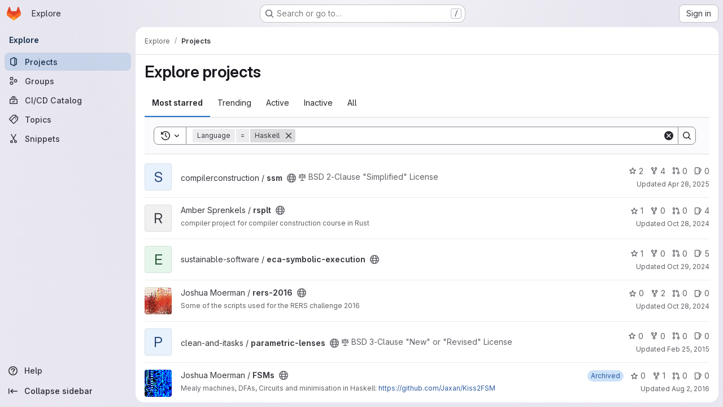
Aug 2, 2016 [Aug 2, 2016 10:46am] (690, 388)
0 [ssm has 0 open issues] (701, 171)
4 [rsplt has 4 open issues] (701, 210)
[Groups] (68, 81)
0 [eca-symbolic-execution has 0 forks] (657, 253)
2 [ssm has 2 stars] (636, 171)
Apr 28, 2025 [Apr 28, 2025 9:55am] (688, 184)
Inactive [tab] (318, 102)
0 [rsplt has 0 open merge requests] (679, 210)
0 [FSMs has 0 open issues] (701, 375)
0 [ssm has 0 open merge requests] (679, 171)
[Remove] (288, 135)
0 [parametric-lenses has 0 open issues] (701, 336)
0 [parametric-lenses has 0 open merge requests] (679, 336)
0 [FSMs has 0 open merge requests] (679, 375)
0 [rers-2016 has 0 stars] (636, 293)
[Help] (68, 371)
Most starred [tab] (177, 102)
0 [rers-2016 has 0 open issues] (701, 293)
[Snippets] (68, 138)
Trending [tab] (234, 102)
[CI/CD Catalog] (68, 100)
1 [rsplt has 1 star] (636, 210)
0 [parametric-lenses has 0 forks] (657, 336)
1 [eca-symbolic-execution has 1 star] (636, 253)
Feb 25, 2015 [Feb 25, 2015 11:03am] (688, 349)
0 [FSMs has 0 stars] (638, 375)
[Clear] (669, 135)
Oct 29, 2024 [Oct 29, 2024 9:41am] (688, 266)
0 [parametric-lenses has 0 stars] (635, 336)
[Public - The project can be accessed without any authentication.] (291, 178)
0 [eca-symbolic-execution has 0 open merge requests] (679, 253)
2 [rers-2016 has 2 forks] (658, 293)
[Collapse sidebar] (68, 391)
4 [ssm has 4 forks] (657, 171)
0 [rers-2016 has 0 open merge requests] (679, 293)
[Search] (479, 135)
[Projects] (68, 62)
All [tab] (352, 102)
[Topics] (68, 119)
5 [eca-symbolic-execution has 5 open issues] (701, 253)
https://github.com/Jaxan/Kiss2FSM (436, 388)
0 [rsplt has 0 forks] (657, 210)
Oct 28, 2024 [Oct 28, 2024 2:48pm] (688, 223)
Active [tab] (277, 102)
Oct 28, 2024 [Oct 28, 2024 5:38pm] (688, 306)
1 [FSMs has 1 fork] (658, 375)
